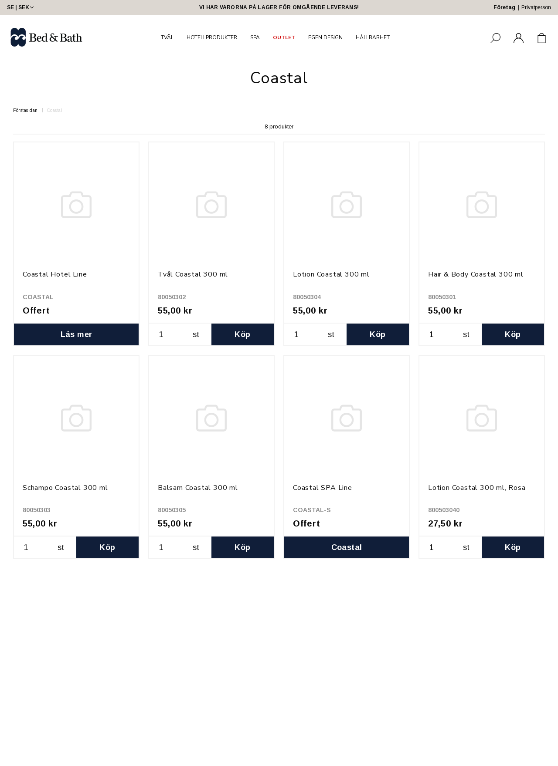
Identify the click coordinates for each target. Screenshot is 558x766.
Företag (504, 7)
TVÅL (167, 37)
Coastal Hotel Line (55, 274)
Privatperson (536, 7)
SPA (255, 37)
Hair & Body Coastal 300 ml (476, 274)
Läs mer (76, 334)
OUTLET (284, 37)
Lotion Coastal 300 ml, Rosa (477, 488)
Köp (242, 334)
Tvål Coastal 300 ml (193, 274)
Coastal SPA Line (322, 488)
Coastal (55, 110)
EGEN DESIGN (325, 37)
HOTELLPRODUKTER (212, 37)
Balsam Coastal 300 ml (198, 488)
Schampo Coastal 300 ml (65, 488)
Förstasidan (25, 110)
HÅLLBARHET (373, 37)
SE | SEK (21, 7)
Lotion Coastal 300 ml (331, 274)
